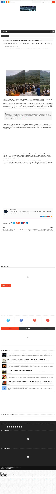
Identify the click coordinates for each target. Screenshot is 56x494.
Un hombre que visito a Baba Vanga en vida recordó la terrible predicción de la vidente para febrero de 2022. (30, 381)
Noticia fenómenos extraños (29, 48)
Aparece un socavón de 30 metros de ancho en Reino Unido (19, 370)
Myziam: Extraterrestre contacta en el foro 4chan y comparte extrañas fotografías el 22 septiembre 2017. (29, 353)
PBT (10, 468)
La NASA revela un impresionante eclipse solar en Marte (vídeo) (20, 364)
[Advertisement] (28, 21)
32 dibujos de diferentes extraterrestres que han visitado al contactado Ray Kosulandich (26, 359)
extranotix (12, 467)
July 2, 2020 (23, 118)
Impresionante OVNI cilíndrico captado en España (17, 386)
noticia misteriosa (10, 48)
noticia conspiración (19, 48)
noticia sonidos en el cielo (40, 48)
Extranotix (8, 214)
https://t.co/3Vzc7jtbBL (24, 116)
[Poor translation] (5, 475)
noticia (5, 48)
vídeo (8, 40)
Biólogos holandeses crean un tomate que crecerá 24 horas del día (21, 375)
